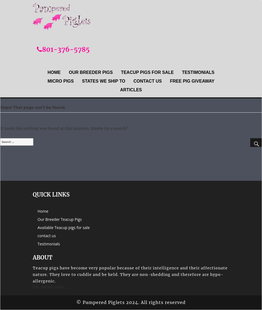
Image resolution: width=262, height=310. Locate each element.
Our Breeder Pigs (91, 72)
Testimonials (198, 72)
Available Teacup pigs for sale (64, 227)
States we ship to (103, 81)
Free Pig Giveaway (192, 81)
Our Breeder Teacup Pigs (60, 219)
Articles (131, 90)
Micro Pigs (60, 81)
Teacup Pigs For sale (147, 72)
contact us (147, 81)
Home (54, 72)
